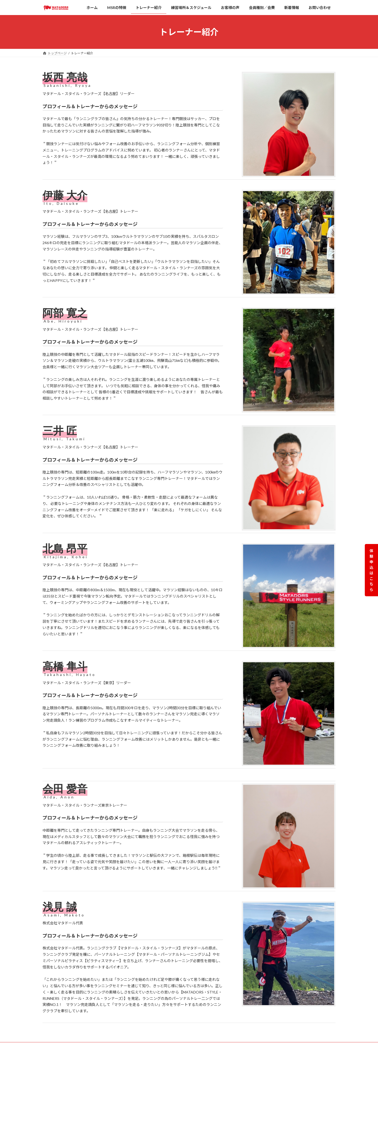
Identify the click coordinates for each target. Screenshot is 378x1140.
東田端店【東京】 (259, 1096)
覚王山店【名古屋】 (260, 1077)
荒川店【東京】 (257, 1105)
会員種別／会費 (157, 1122)
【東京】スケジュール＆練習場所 (172, 1095)
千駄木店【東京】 (259, 1114)
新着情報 (152, 1132)
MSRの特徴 (154, 1077)
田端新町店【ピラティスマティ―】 (271, 1132)
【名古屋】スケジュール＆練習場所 (174, 1104)
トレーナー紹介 (157, 1113)
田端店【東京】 (257, 1086)
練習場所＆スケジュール (163, 1086)
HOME (151, 1068)
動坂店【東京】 (257, 1123)
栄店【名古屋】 (257, 1068)
